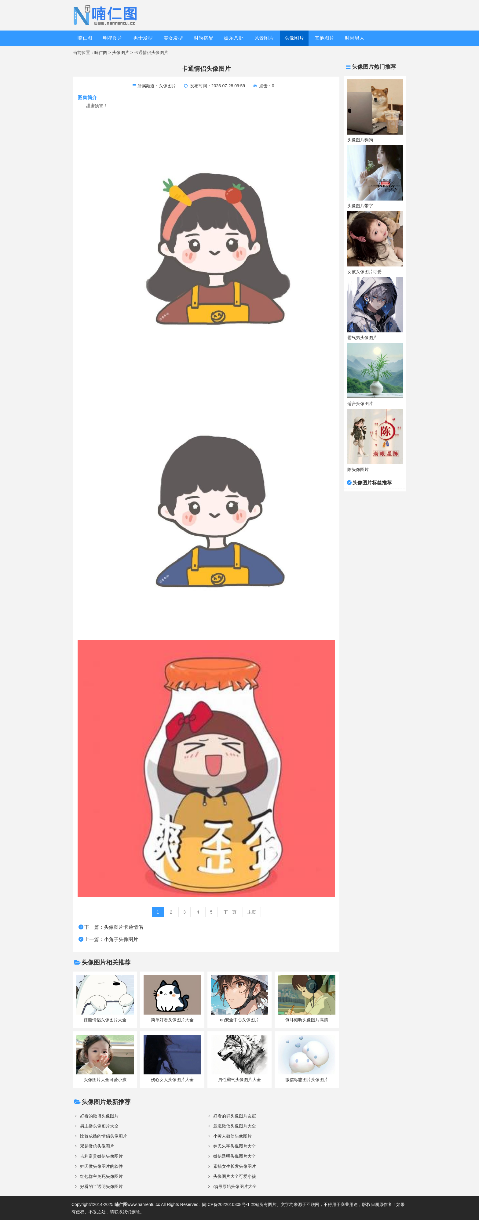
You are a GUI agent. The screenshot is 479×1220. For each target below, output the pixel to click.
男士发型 (143, 38)
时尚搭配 (203, 38)
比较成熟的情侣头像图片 (103, 1136)
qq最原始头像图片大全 (235, 1186)
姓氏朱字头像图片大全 (234, 1146)
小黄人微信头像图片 (232, 1136)
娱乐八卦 (233, 38)
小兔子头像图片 (121, 939)
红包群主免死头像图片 (101, 1176)
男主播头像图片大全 (99, 1126)
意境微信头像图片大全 (234, 1126)
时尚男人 (354, 38)
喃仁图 (85, 38)
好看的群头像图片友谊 (234, 1115)
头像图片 (294, 38)
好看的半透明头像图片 (101, 1186)
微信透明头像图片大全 (234, 1156)
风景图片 (264, 38)
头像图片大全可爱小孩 (234, 1176)
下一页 (230, 912)
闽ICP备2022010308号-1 (226, 1204)
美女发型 (173, 38)
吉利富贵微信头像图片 (101, 1156)
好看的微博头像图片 (99, 1115)
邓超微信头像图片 (97, 1146)
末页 (251, 912)
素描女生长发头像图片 (234, 1166)
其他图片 (324, 38)
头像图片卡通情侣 (123, 927)
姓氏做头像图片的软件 (101, 1166)
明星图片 (112, 38)
